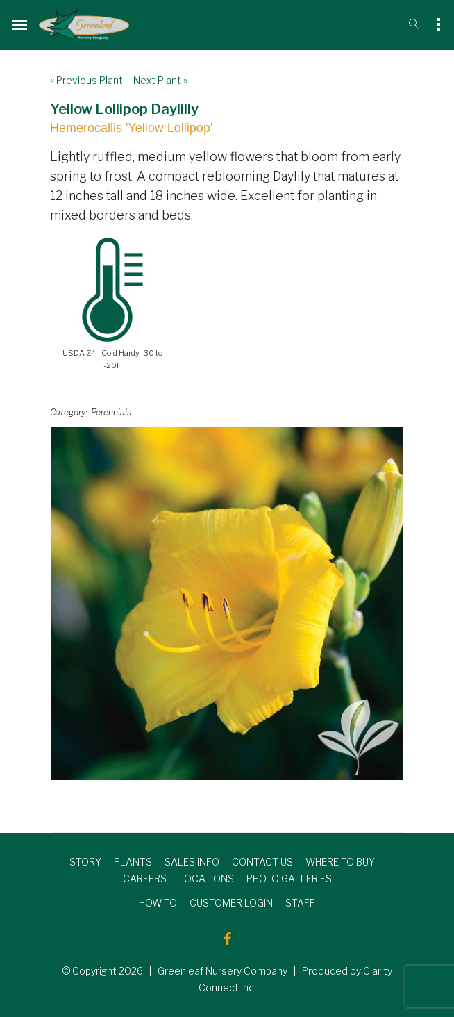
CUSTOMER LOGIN (231, 903)
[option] (227, 603)
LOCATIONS (206, 878)
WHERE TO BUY (340, 862)
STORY (85, 862)
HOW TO (158, 903)
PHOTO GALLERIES (289, 878)
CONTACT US (262, 862)
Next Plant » (160, 80)
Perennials (111, 412)
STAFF (300, 903)
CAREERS (145, 878)
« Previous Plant (86, 80)
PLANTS (133, 862)
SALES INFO (192, 862)
